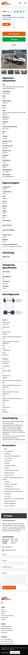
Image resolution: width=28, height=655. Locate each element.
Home (3, 610)
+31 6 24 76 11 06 (8, 641)
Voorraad (3, 612)
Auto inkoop (4, 617)
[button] (3, 60)
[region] (14, 650)
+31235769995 (8, 547)
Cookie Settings (5, 652)
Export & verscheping (7, 615)
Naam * (14, 555)
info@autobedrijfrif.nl (10, 550)
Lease (2, 613)
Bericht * (14, 578)
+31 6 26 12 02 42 (8, 643)
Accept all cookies (15, 652)
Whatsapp (14, 39)
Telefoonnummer (14, 568)
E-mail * (14, 562)
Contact (3, 619)
